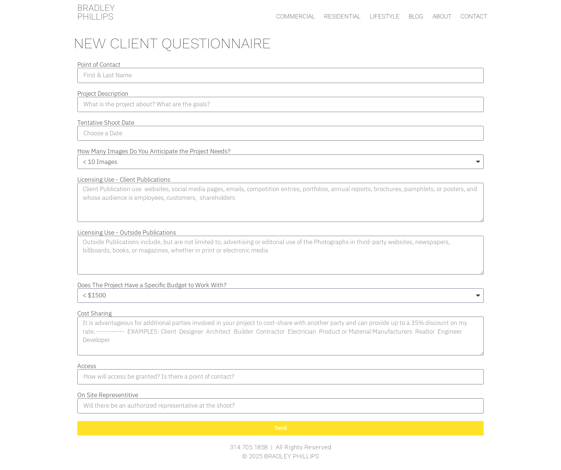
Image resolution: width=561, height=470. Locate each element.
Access (86, 366)
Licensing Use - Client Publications (123, 180)
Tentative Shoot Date (105, 123)
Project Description (102, 94)
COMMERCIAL (295, 16)
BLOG (416, 16)
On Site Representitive (107, 395)
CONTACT (473, 16)
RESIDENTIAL (342, 16)
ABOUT (442, 16)
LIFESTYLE (385, 16)
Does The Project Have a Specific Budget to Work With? (151, 285)
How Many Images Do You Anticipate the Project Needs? (153, 151)
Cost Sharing (94, 313)
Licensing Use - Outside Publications (126, 233)
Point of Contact (98, 65)
